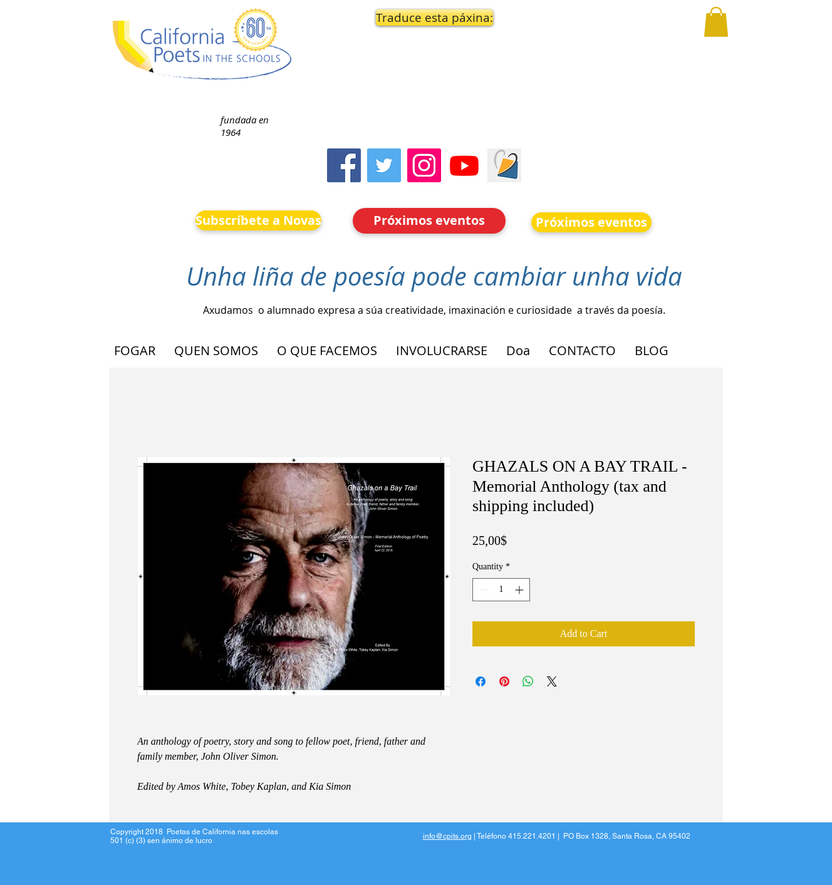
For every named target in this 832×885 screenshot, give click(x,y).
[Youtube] (464, 165)
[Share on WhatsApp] (528, 681)
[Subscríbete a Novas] (258, 220)
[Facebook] (344, 165)
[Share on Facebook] (480, 681)
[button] (430, 17)
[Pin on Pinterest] (504, 681)
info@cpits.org (447, 836)
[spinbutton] (501, 590)
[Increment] (520, 590)
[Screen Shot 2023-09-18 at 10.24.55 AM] (504, 165)
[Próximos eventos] (429, 221)
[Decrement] (482, 590)
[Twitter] (384, 165)
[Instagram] (424, 165)
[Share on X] (551, 681)
